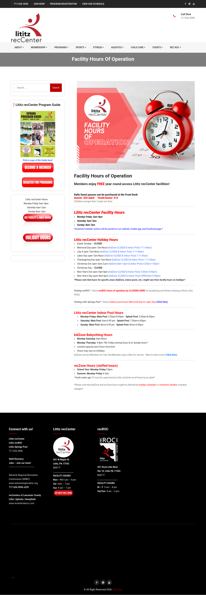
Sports (80, 47)
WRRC (26, 479)
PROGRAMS (60, 47)
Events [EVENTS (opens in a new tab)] (157, 47)
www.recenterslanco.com (21, 503)
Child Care (137, 47)
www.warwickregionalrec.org (23, 483)
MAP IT (57, 468)
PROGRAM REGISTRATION (63, 4)
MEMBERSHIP (38, 47)
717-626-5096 (21, 4)
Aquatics (116, 47)
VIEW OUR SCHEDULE (93, 4)
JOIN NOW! (39, 4)
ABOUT (18, 47)
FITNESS (97, 47)
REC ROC (174, 47)
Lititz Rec (117, 589)
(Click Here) (162, 302)
